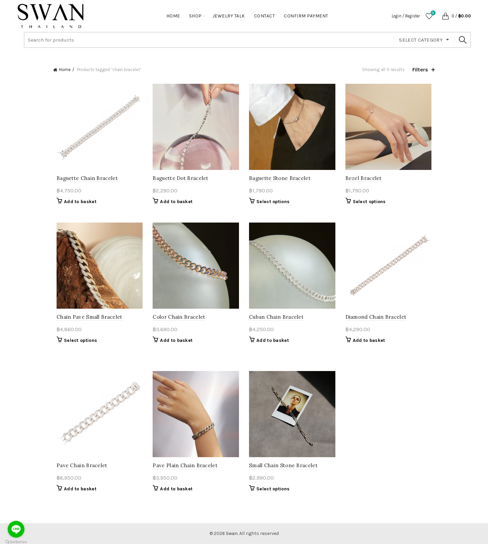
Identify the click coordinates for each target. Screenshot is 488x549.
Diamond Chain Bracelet (377, 320)
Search (462, 40)
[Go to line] (16, 529)
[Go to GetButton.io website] (16, 542)
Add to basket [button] (77, 203)
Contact (264, 16)
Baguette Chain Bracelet (83, 180)
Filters (420, 69)
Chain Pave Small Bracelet (86, 320)
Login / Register (406, 15)
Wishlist (432, 13)
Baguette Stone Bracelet (280, 180)
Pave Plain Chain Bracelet (183, 470)
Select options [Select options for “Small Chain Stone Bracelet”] (273, 494)
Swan (232, 538)
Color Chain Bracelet (177, 320)
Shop (195, 16)
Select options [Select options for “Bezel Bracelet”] (371, 203)
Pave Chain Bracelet (78, 470)
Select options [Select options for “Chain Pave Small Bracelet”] (77, 344)
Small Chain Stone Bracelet (283, 470)
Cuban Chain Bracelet (276, 320)
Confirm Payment (306, 16)
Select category (421, 40)
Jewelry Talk (229, 16)
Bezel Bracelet (365, 180)
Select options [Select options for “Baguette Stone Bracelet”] (273, 203)
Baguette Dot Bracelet (179, 180)
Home (173, 16)
